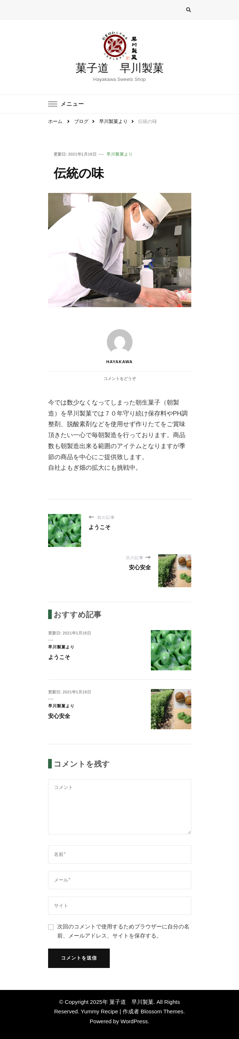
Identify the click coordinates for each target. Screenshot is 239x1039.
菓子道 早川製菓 (120, 68)
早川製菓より (119, 154)
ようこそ (59, 657)
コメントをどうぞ (120, 378)
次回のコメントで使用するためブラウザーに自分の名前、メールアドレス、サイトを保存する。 (123, 931)
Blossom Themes (162, 1011)
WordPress (134, 1021)
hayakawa (119, 346)
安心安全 (59, 716)
